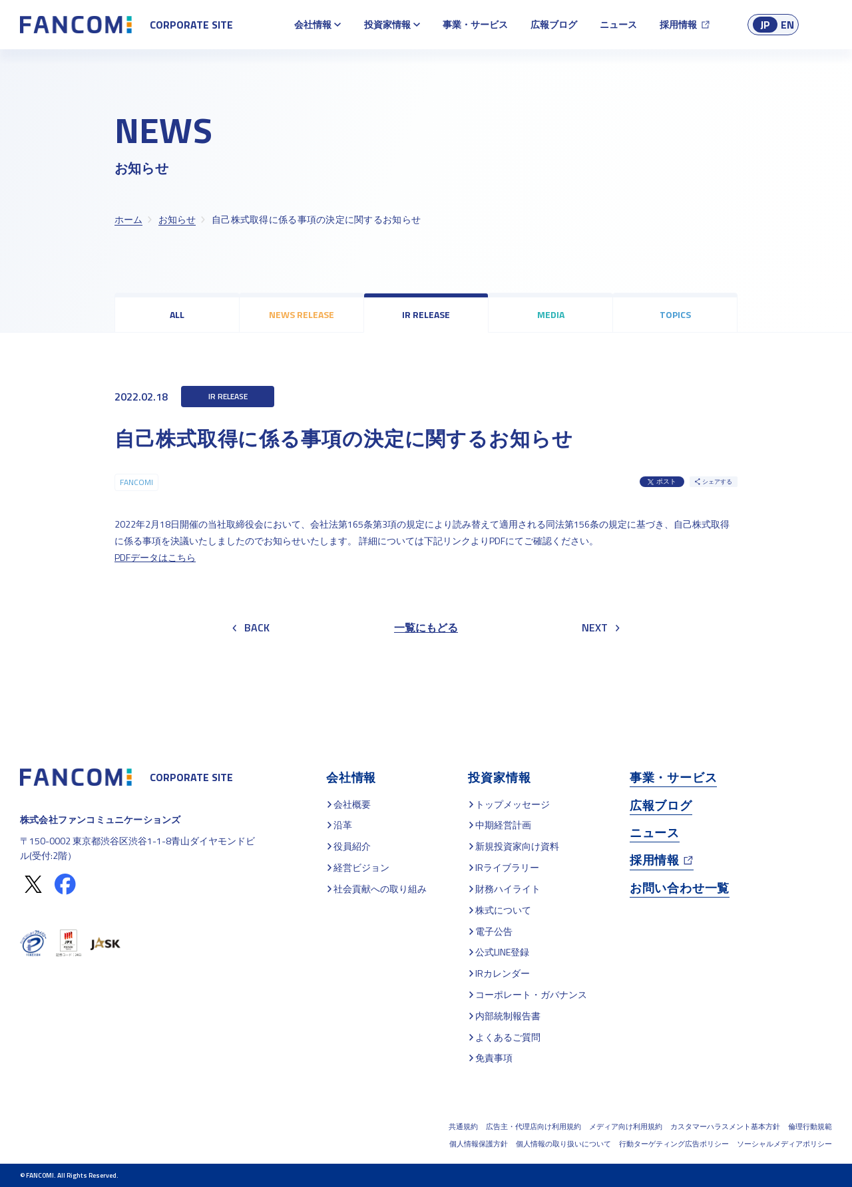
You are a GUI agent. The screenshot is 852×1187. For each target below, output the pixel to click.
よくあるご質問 (507, 1037)
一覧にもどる (426, 627)
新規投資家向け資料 (517, 846)
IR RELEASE (426, 314)
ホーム (128, 219)
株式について (503, 910)
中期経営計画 (503, 825)
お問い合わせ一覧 (680, 888)
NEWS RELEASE (301, 314)
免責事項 (494, 1058)
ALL (177, 314)
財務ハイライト (507, 889)
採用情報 (678, 24)
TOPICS (675, 314)
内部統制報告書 (507, 1016)
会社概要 (352, 804)
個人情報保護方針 (478, 1143)
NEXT (601, 627)
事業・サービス (475, 24)
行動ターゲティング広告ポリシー (674, 1143)
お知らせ (177, 219)
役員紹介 (352, 846)
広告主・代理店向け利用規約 (533, 1126)
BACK (251, 627)
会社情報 (312, 24)
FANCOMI (136, 482)
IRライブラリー (507, 867)
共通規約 (463, 1126)
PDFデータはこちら (155, 557)
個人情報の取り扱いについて (563, 1143)
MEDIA (550, 314)
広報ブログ (554, 24)
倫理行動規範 (810, 1126)
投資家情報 (387, 24)
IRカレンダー (502, 973)
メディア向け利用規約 (625, 1126)
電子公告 (494, 931)
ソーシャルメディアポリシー (784, 1143)
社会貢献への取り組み (380, 889)
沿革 (342, 825)
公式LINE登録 (502, 952)
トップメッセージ (512, 804)
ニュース (618, 24)
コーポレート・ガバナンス (531, 994)
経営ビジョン (361, 867)
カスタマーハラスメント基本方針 (725, 1126)
